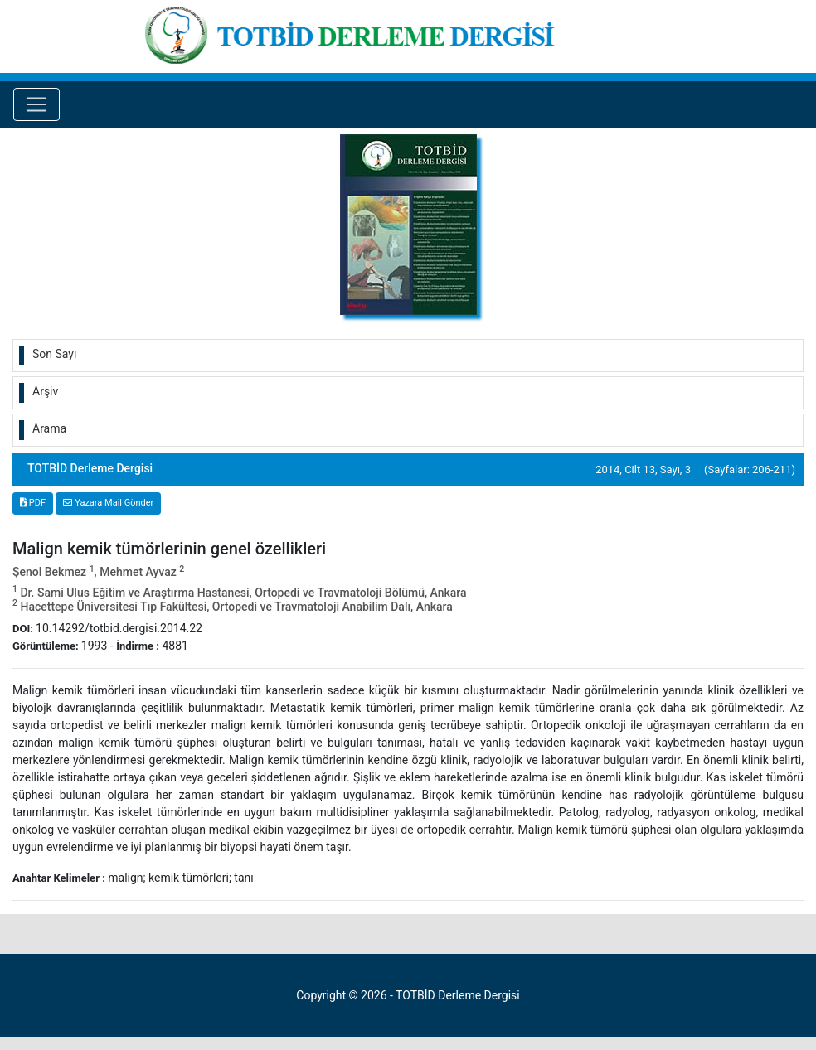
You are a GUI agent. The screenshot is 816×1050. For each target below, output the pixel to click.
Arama (49, 428)
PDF (33, 502)
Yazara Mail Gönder (108, 502)
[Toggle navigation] (36, 104)
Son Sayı (54, 353)
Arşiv (45, 391)
